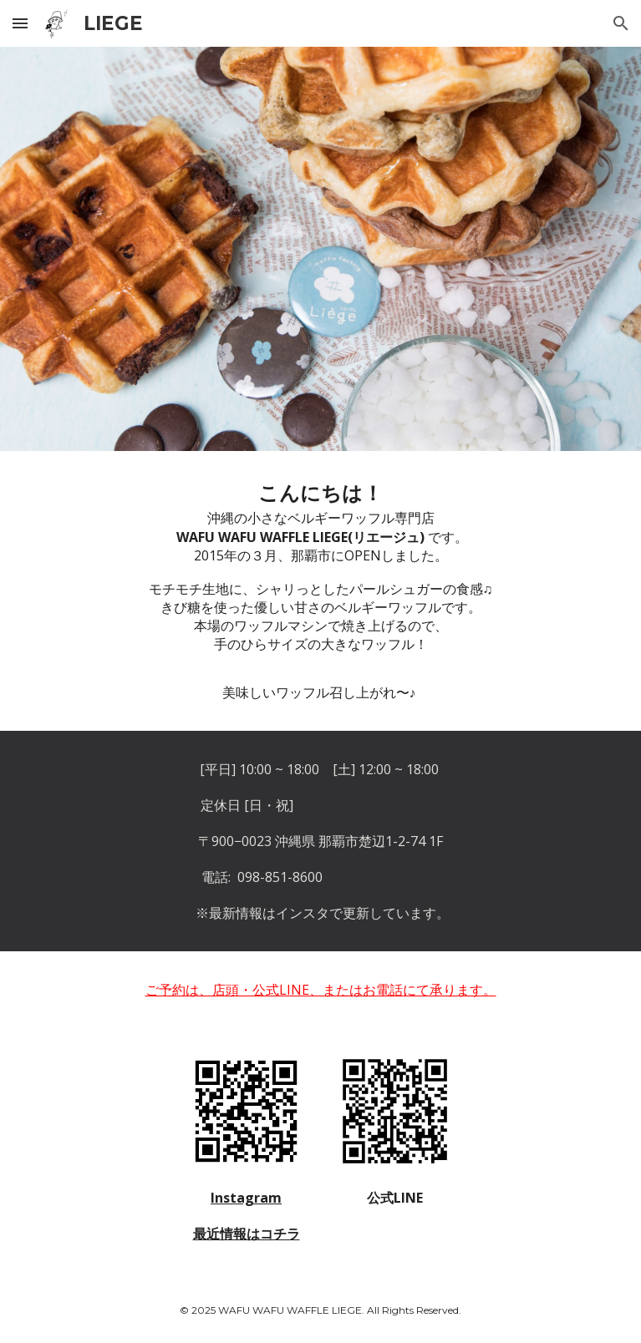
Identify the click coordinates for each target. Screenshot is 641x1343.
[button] (20, 23)
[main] (320, 591)
